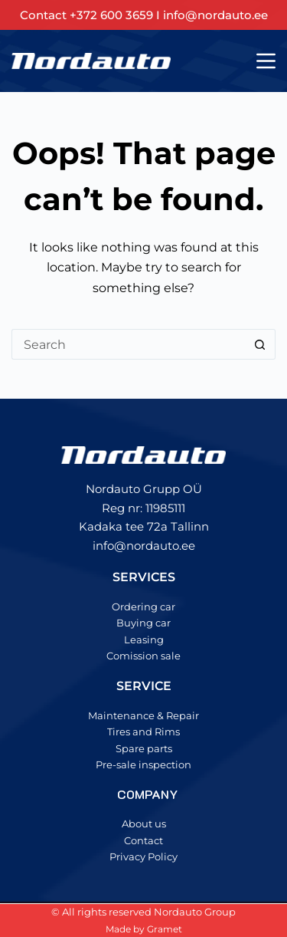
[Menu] (266, 61)
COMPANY (147, 794)
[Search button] (260, 344)
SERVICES (144, 577)
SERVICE (143, 686)
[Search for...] (128, 344)
